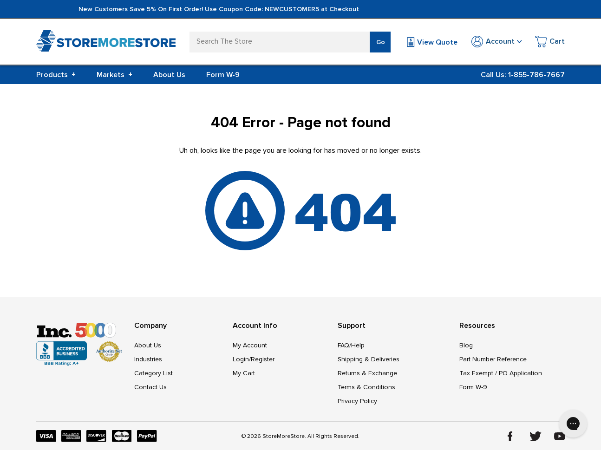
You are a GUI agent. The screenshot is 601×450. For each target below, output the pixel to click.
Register (262, 359)
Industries (148, 359)
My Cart (244, 373)
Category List (153, 373)
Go (380, 42)
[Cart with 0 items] (550, 43)
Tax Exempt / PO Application (500, 373)
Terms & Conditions (366, 387)
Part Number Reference (493, 359)
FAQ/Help (351, 345)
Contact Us (150, 387)
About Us (169, 74)
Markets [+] (114, 74)
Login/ (242, 359)
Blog (466, 345)
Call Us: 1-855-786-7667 (523, 74)
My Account (250, 345)
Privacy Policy (357, 401)
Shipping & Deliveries (368, 359)
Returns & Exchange (367, 373)
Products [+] (56, 74)
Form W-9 (223, 74)
